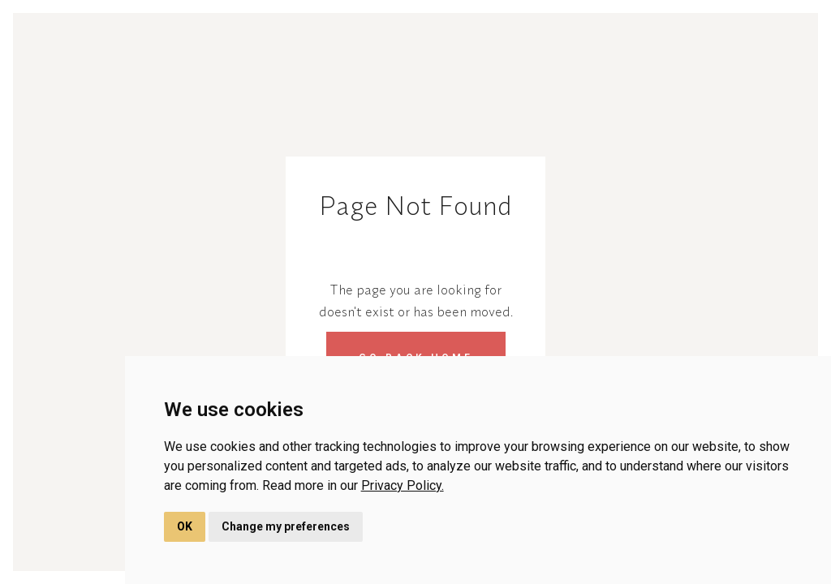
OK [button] (184, 526)
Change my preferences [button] (286, 526)
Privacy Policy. (402, 485)
